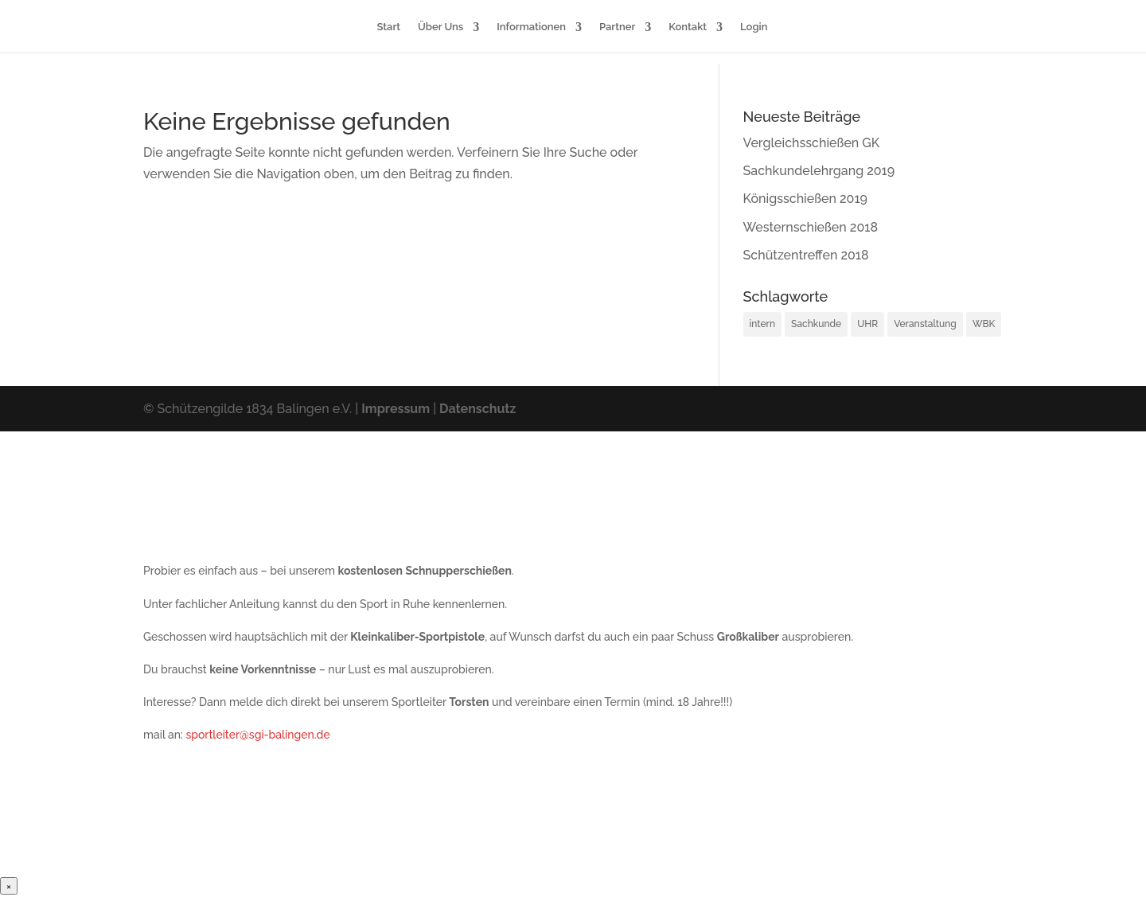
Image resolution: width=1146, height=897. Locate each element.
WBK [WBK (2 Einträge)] (984, 324)
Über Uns (440, 27)
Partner (617, 27)
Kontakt (687, 27)
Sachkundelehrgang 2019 (819, 170)
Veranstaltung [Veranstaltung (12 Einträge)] (925, 324)
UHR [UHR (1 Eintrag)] (867, 324)
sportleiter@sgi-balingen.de (257, 734)
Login (753, 27)
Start (389, 27)
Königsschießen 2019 (805, 198)
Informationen (531, 27)
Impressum (395, 408)
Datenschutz (477, 408)
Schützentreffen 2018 (806, 255)
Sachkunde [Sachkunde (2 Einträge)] (816, 324)
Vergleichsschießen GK (811, 142)
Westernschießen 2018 (810, 227)
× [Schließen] (8, 885)
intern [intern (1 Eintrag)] (762, 324)
